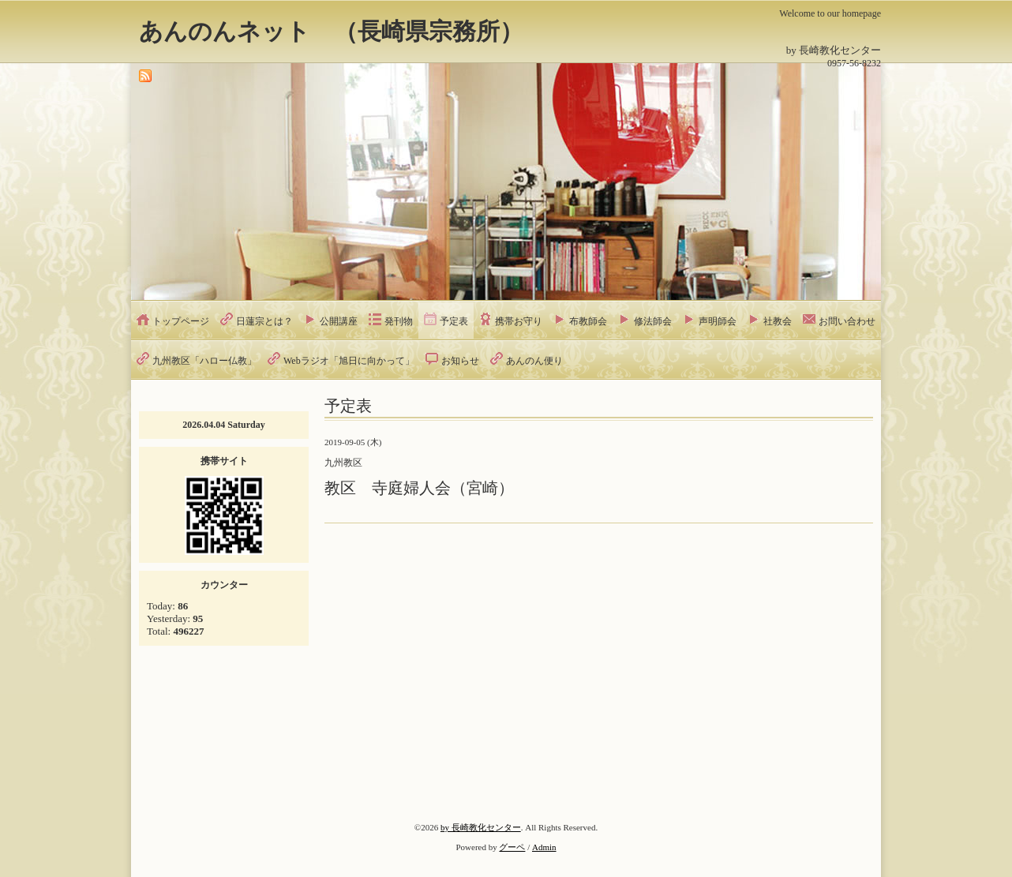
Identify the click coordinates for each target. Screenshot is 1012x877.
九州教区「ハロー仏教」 (204, 360)
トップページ (180, 321)
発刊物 (398, 321)
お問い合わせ (847, 321)
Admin (544, 847)
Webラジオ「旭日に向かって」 (348, 360)
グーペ (512, 847)
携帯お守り (518, 321)
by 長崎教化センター (480, 827)
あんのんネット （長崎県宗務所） (331, 31)
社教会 (777, 321)
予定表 (454, 321)
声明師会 (718, 321)
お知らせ (460, 360)
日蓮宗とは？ (264, 321)
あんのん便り (534, 360)
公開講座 (339, 321)
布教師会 (588, 321)
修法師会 (653, 321)
